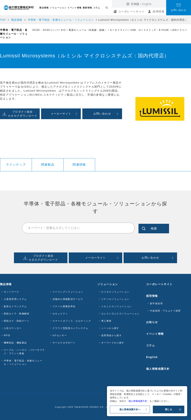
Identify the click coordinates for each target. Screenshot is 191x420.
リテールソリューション (115, 299)
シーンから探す (110, 328)
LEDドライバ (179, 30)
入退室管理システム (15, 299)
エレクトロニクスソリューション (120, 313)
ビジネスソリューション (115, 292)
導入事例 (106, 321)
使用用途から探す (111, 335)
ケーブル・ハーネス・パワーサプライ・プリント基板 (24, 352)
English (147, 4)
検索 (154, 228)
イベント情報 (74, 8)
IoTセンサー (60, 335)
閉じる (168, 409)
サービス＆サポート (64, 342)
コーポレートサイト (131, 11)
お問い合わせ (178, 10)
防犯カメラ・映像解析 (16, 313)
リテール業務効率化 (64, 306)
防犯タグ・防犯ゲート (16, 321)
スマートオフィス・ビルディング (72, 321)
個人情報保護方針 (158, 368)
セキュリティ (60, 313)
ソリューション (58, 8)
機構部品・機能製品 (15, 342)
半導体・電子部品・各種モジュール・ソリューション (61, 19)
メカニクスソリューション (116, 306)
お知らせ (152, 322)
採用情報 (158, 11)
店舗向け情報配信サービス (68, 299)
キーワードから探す (112, 342)
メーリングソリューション (68, 292)
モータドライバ (119, 30)
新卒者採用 (156, 303)
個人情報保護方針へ (129, 409)
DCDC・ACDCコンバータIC (49, 30)
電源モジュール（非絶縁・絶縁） (88, 30)
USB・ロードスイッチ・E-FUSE (149, 30)
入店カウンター (13, 328)
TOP (3, 19)
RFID (7, 335)
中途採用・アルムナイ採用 (165, 310)
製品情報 (44, 8)
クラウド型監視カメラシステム (70, 328)
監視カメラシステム (15, 306)
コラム (96, 8)
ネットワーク (11, 292)
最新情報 (87, 8)
